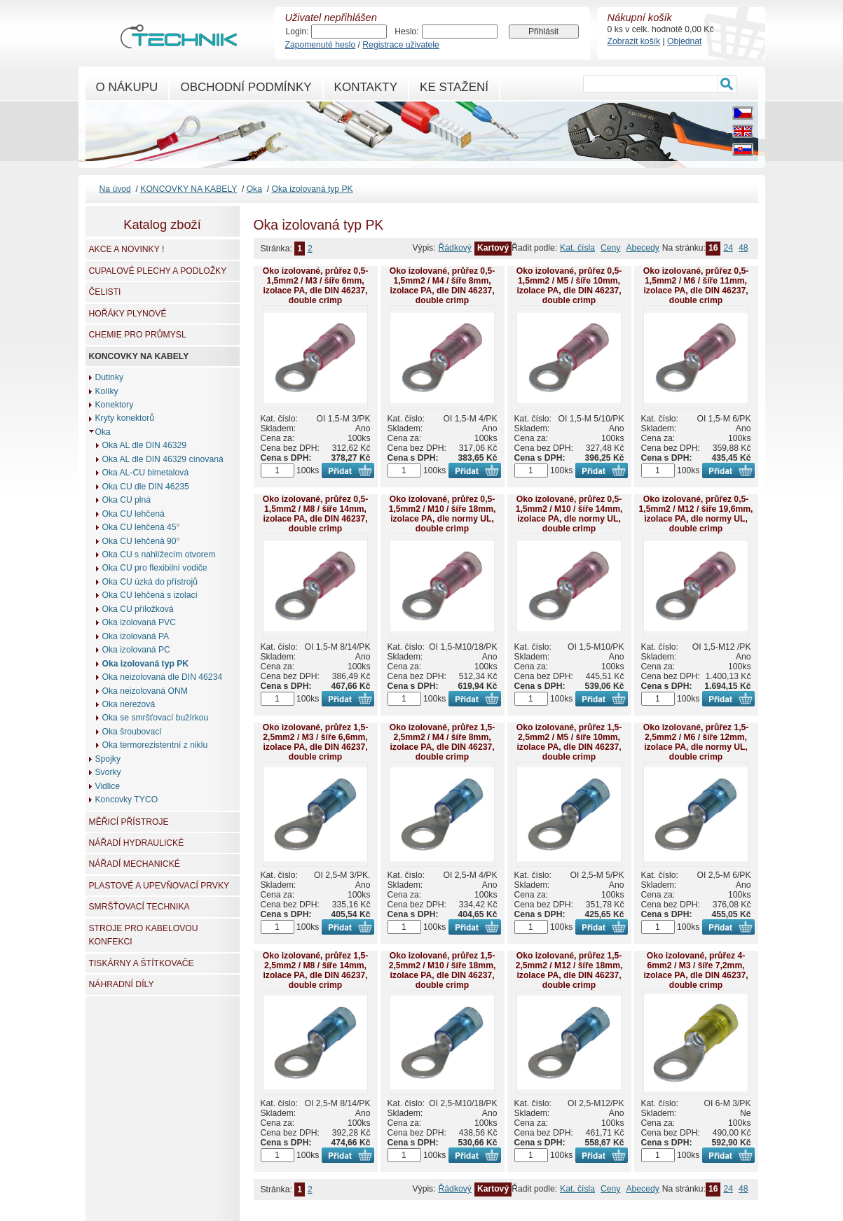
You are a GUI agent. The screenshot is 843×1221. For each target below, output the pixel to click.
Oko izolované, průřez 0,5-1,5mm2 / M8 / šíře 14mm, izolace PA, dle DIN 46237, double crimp (316, 513)
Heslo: (406, 31)
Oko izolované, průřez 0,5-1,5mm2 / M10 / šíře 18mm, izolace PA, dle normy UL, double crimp (442, 513)
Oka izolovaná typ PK (311, 189)
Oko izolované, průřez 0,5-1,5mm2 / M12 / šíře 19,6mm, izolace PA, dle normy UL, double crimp (696, 513)
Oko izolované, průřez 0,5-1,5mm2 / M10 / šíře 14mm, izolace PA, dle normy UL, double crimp (569, 513)
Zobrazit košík (634, 41)
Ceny (610, 248)
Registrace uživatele (400, 45)
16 (713, 248)
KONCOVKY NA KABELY (188, 189)
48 (743, 248)
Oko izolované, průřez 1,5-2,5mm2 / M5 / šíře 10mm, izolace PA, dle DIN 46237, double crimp (569, 742)
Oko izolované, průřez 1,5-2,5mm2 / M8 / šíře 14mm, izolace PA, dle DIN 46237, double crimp (316, 970)
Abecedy (642, 248)
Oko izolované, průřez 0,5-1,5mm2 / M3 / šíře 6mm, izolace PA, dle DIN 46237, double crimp (316, 285)
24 (728, 248)
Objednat (684, 41)
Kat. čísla (577, 248)
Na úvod (115, 189)
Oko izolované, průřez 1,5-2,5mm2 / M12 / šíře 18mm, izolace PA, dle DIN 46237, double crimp (569, 970)
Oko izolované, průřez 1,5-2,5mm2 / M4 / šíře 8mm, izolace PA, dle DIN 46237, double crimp (442, 742)
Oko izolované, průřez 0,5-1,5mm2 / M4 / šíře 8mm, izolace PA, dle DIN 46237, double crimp (442, 285)
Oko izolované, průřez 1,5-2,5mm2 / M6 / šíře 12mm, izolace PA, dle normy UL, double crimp (696, 742)
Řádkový (455, 248)
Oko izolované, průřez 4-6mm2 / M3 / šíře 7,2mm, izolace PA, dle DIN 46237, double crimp (695, 970)
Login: (297, 31)
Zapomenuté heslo (320, 45)
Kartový (493, 248)
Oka (254, 189)
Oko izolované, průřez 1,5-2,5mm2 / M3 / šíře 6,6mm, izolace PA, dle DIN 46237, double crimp (316, 742)
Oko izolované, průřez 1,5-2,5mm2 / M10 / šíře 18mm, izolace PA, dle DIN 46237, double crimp (442, 970)
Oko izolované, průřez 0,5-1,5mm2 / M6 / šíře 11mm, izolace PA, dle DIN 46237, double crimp (696, 285)
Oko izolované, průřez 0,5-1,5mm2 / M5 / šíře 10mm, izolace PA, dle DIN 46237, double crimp (569, 285)
